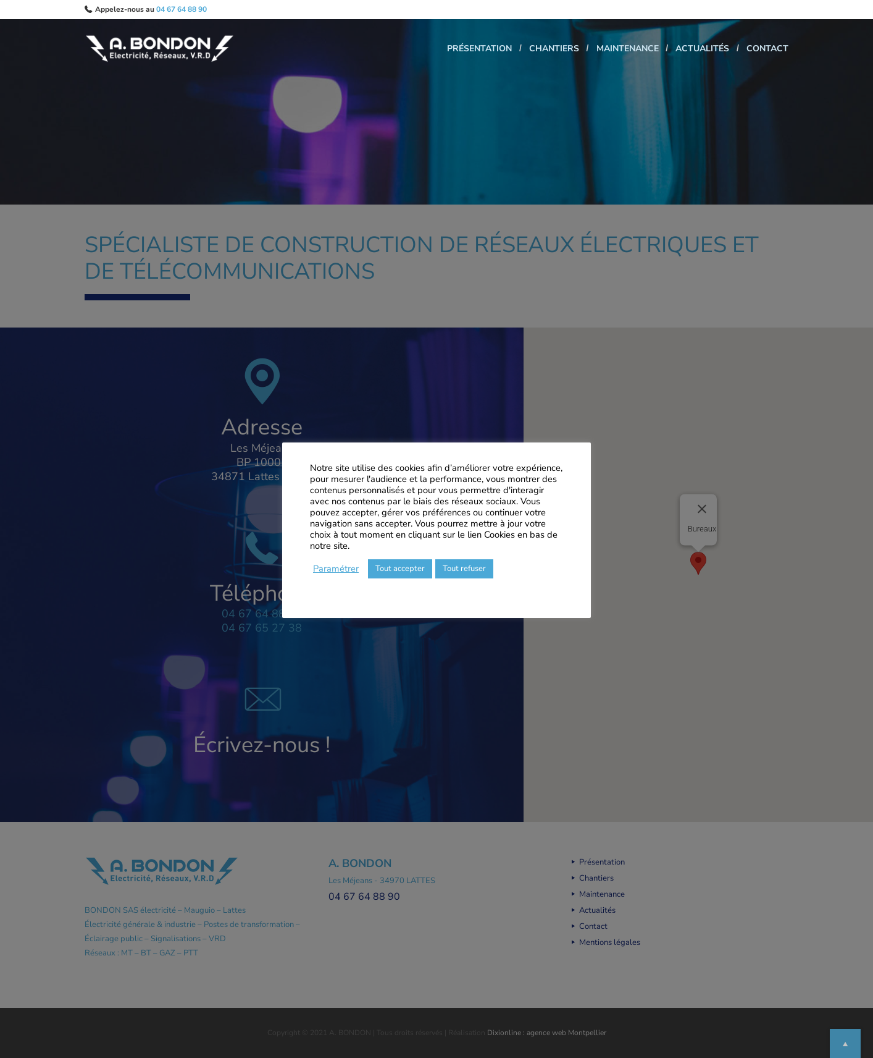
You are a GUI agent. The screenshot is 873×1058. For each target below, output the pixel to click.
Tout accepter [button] (400, 568)
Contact (767, 50)
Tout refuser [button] (464, 568)
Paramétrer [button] (336, 568)
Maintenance (616, 50)
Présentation (456, 50)
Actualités (697, 50)
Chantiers (537, 50)
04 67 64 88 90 (181, 9)
